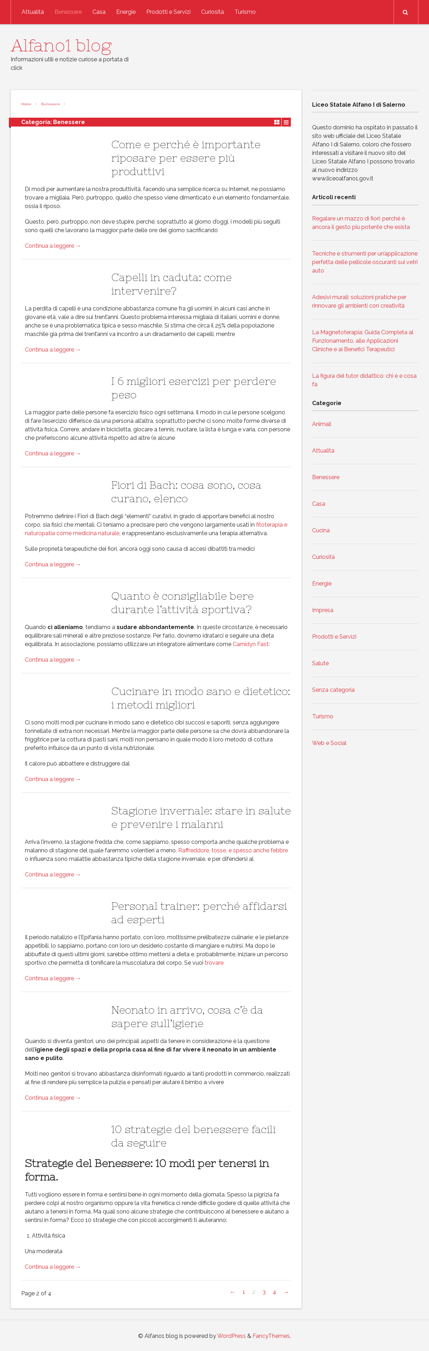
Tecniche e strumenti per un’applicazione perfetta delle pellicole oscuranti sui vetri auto (365, 262)
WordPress (231, 1336)
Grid (277, 122)
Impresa (322, 610)
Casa (99, 12)
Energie (126, 12)
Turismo (245, 12)
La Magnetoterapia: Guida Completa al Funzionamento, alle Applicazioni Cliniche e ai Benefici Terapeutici (362, 341)
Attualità (33, 12)
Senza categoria (333, 689)
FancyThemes (271, 1336)
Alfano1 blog (61, 45)
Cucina (321, 530)
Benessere (68, 12)
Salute (320, 663)
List (286, 122)
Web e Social (329, 743)
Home (26, 104)
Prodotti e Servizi (168, 12)
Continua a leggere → (53, 245)
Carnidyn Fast (251, 644)
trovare (214, 962)
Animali (321, 424)
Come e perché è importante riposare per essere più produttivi (185, 157)
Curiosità (212, 12)
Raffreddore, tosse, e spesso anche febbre (233, 850)
